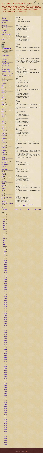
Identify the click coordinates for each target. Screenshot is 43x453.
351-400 (23, 205)
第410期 (5, 433)
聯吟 (2, 206)
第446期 (5, 364)
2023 (4, 219)
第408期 (5, 436)
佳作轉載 (3, 166)
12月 (5, 247)
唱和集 (3, 176)
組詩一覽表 (4, 22)
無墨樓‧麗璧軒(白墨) (5, 65)
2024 (4, 217)
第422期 (5, 410)
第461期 (5, 336)
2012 (4, 240)
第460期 (5, 338)
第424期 (5, 406)
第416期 (5, 421)
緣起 (2, 199)
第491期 (5, 279)
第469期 (5, 321)
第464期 (5, 330)
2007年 (20, 205)
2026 (4, 214)
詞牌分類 (3, 185)
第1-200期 (4, 32)
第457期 (5, 344)
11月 (5, 249)
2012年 (3, 109)
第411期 (5, 431)
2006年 (3, 97)
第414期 (5, 425)
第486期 (5, 289)
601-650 (3, 143)
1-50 (2, 78)
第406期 (5, 440)
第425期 (5, 404)
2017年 (3, 118)
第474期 (5, 310)
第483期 (5, 294)
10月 (5, 251)
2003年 (3, 92)
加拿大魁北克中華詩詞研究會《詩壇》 (17, 3)
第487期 (5, 287)
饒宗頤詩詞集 (4, 209)
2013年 (3, 111)
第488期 (5, 285)
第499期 (5, 264)
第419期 (5, 416)
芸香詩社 (3, 39)
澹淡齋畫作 (4, 201)
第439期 (5, 378)
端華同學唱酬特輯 (5, 59)
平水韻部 (3, 157)
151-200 (3, 83)
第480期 (5, 300)
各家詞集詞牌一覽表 (5, 20)
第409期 (5, 434)
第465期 (5, 328)
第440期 (5, 376)
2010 (4, 244)
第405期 (5, 442)
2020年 (3, 123)
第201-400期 (4, 30)
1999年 (3, 85)
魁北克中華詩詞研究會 (6, 48)
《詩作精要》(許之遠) (6, 71)
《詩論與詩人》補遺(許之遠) (7, 73)
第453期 (5, 351)
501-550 (3, 138)
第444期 (5, 368)
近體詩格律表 (4, 169)
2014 (4, 236)
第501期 (5, 260)
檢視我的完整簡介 (5, 55)
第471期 (5, 317)
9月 (5, 253)
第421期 (5, 412)
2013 (4, 238)
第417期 (5, 419)
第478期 (5, 304)
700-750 (3, 147)
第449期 (5, 357)
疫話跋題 (3, 173)
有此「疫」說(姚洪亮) (6, 161)
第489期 (5, 283)
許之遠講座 (4, 181)
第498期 (5, 266)
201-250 (3, 104)
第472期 (5, 315)
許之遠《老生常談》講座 (6, 34)
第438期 (5, 380)
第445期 (5, 366)
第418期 (5, 417)
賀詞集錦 (3, 188)
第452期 (5, 353)
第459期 (5, 342)
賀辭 (2, 190)
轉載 (2, 207)
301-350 (3, 131)
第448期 (5, 361)
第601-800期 (4, 27)
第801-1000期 (4, 25)
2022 (4, 221)
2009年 (3, 102)
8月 (5, 255)
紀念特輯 (3, 174)
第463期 (5, 332)
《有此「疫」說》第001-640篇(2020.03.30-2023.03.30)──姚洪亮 (7, 37)
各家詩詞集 (4, 18)
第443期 (5, 370)
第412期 (5, 429)
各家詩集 (3, 159)
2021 (4, 223)
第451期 (5, 355)
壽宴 (2, 195)
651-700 (3, 145)
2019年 (3, 121)
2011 (4, 242)
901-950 (3, 154)
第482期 (5, 296)
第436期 (5, 383)
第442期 (5, 372)
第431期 (5, 393)
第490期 (5, 281)
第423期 (5, 408)
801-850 (3, 150)
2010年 (3, 106)
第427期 (5, 400)
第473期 (5, 313)
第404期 (5, 444)
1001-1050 (4, 80)
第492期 (5, 277)
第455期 (5, 347)
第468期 (5, 323)
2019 (4, 227)
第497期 (5, 268)
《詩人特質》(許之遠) (6, 69)
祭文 (2, 178)
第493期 (5, 275)
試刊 (2, 193)
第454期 (5, 349)
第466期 (5, 327)
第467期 (5, 325)
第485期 (5, 291)
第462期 (5, 334)
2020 (4, 225)
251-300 (3, 130)
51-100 (3, 140)
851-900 (3, 152)
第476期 (5, 308)
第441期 (5, 374)
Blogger (26, 451)
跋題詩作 (3, 191)
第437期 (5, 381)
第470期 (5, 319)
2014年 (3, 112)
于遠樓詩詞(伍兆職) (5, 63)
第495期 (5, 272)
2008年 (3, 100)
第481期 (5, 298)
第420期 (5, 414)
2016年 (3, 116)
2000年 (3, 87)
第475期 (5, 311)
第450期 (5, 359)
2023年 (3, 128)
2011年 (3, 107)
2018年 (3, 119)
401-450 (3, 135)
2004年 (3, 94)
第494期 (5, 274)
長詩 (2, 171)
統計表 (3, 183)
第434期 (5, 387)
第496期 (5, 270)
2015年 (3, 114)
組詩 (2, 179)
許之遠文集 (4, 61)
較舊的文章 (38, 209)
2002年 (3, 90)
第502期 (5, 258)
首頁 (28, 209)
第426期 (5, 402)
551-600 (3, 142)
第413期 (5, 427)
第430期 (5, 395)
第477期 (5, 306)
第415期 (5, 423)
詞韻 (2, 186)
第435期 (5, 385)
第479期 (5, 302)
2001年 (3, 88)
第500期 (5, 262)
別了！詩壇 (4, 162)
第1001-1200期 (5, 23)
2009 (4, 246)
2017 (4, 231)
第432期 (5, 391)
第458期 (5, 340)
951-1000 (3, 155)
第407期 (5, 438)
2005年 (3, 95)
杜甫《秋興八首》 (5, 164)
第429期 (5, 397)
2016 (4, 233)
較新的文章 (18, 209)
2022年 (3, 126)
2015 (4, 234)
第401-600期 (4, 29)
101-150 (3, 82)
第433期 (5, 389)
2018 (4, 229)
